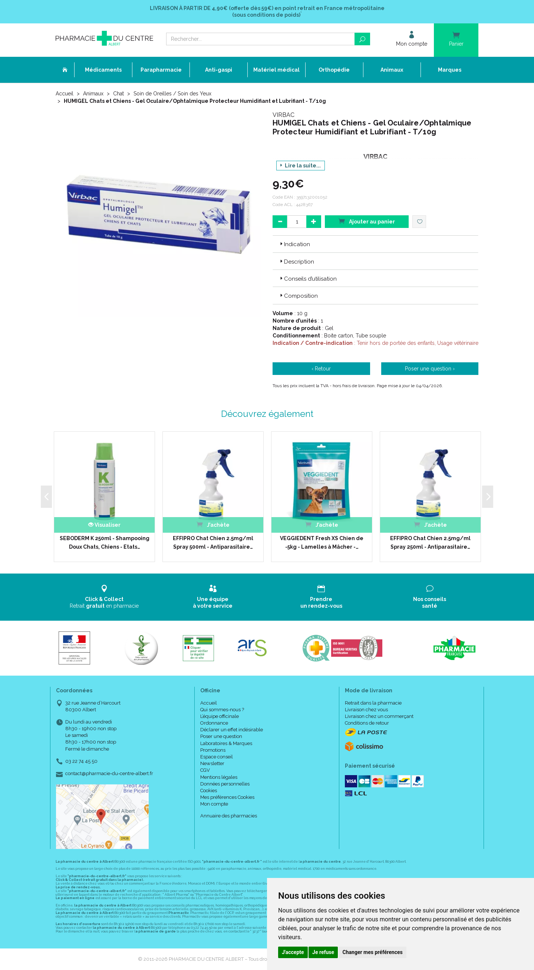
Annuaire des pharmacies (228, 816)
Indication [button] (294, 244)
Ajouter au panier (367, 221)
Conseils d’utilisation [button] (307, 278)
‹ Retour (321, 369)
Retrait (104, 597)
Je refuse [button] (323, 952)
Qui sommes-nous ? (222, 709)
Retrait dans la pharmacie (373, 703)
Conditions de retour (367, 723)
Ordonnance (214, 723)
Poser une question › (430, 369)
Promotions (212, 750)
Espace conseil (216, 757)
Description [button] (296, 261)
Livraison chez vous (366, 709)
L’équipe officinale (219, 716)
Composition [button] (298, 296)
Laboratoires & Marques (226, 743)
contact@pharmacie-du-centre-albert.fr (109, 773)
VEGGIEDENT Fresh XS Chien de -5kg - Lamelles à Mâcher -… (321, 542)
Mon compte (214, 804)
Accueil (64, 94)
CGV (205, 770)
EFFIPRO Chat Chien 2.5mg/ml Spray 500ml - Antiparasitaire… (213, 542)
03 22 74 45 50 (81, 761)
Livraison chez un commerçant (379, 716)
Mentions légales (218, 777)
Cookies (208, 790)
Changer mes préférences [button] (373, 952)
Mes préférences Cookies (227, 797)
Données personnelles (225, 784)
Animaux (93, 94)
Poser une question (221, 736)
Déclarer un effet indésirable (231, 729)
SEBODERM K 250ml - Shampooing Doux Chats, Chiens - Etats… (104, 542)
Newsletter (212, 763)
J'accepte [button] (293, 952)
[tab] (375, 244)
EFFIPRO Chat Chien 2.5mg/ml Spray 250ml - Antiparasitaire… (430, 542)
